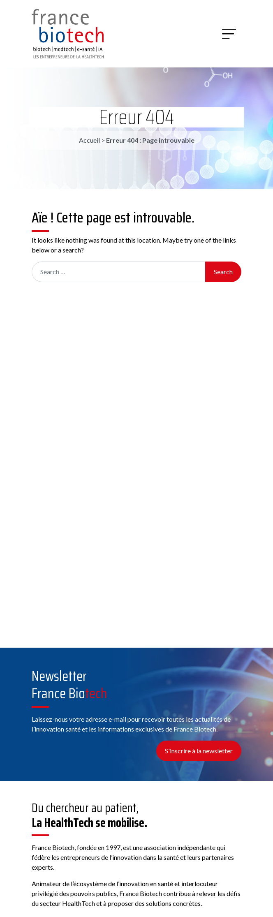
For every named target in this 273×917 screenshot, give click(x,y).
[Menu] (229, 34)
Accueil (89, 140)
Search (223, 272)
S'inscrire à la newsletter (199, 751)
